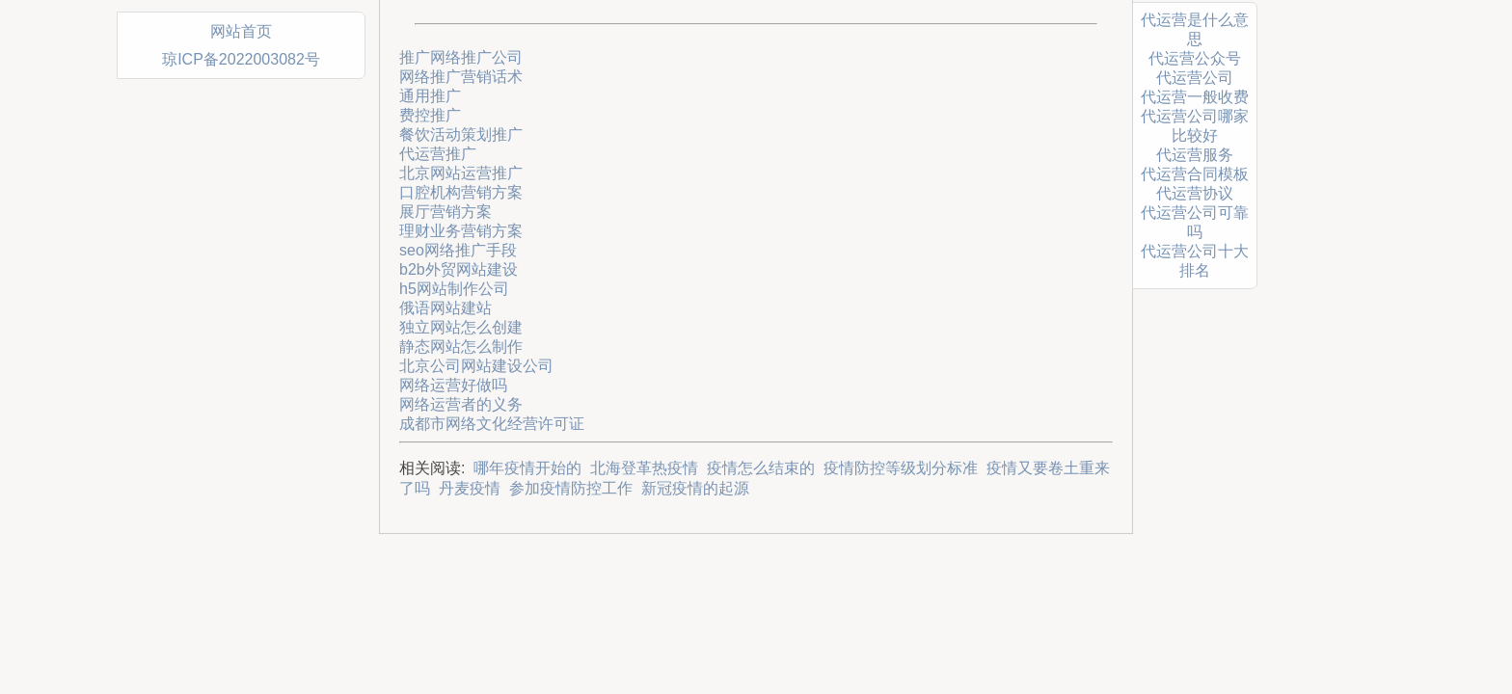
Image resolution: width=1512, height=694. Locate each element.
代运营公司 (1194, 77)
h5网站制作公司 (454, 288)
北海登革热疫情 (644, 468)
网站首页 (241, 31)
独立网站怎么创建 (461, 327)
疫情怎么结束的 (761, 468)
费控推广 (430, 115)
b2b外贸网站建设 (458, 269)
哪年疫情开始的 (527, 468)
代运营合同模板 (1195, 174)
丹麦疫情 (469, 488)
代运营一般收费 (1195, 97)
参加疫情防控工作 (571, 488)
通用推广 (430, 96)
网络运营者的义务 (461, 404)
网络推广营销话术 (461, 76)
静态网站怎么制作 (461, 346)
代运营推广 (437, 154)
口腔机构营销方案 (461, 192)
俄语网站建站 (445, 308)
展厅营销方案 (445, 211)
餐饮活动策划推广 (461, 134)
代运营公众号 (1194, 58)
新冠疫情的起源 (695, 488)
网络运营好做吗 (453, 385)
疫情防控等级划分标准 (901, 468)
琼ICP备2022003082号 (241, 59)
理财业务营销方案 (461, 231)
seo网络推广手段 (458, 250)
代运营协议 (1194, 193)
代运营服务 (1194, 155)
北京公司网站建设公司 (476, 366)
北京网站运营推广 (461, 173)
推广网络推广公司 (461, 57)
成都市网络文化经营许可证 (491, 423)
